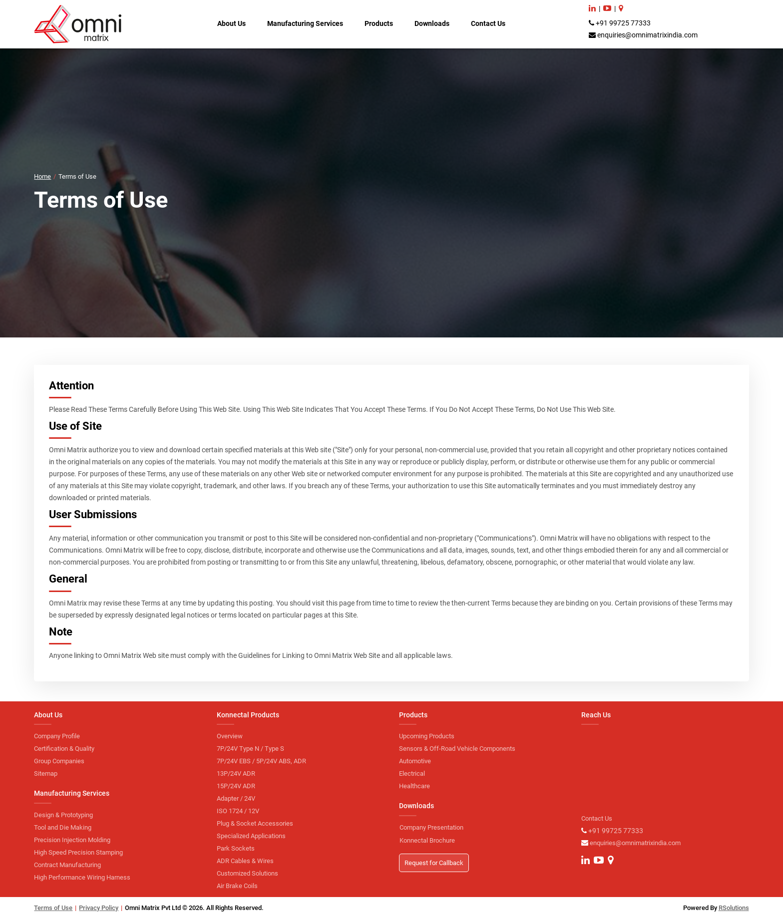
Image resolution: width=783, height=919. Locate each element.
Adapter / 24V (236, 798)
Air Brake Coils (237, 886)
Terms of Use (53, 908)
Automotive (415, 761)
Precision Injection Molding (72, 840)
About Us (231, 23)
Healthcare (414, 786)
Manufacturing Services (305, 23)
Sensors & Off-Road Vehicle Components (457, 748)
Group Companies (59, 761)
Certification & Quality (64, 748)
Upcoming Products (426, 736)
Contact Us (488, 23)
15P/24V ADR (236, 786)
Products (379, 23)
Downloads (431, 23)
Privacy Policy (98, 908)
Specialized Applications (251, 836)
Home (42, 176)
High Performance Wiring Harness (82, 877)
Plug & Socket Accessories (255, 823)
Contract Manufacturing (67, 865)
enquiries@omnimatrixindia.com (647, 35)
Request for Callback (433, 863)
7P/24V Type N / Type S (250, 748)
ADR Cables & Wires (245, 861)
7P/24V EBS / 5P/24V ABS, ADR (261, 761)
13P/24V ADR (236, 773)
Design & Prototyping (63, 815)
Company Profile (57, 736)
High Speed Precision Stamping (78, 852)
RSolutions (734, 908)
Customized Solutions (247, 873)
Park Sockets (236, 848)
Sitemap (45, 773)
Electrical (412, 773)
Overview (230, 736)
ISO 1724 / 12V (238, 811)
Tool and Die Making (62, 827)
